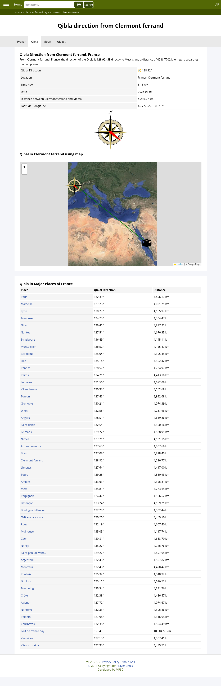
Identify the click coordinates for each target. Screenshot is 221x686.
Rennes (25, 368)
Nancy (25, 546)
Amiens (25, 482)
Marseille (27, 304)
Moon (47, 42)
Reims (25, 375)
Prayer (21, 42)
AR (217, 4)
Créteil (25, 595)
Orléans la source (32, 517)
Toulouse (27, 318)
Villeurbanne (29, 389)
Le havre (26, 382)
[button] (74, 184)
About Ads (128, 662)
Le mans (26, 432)
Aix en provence (31, 446)
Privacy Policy (110, 662)
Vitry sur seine (30, 645)
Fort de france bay (32, 631)
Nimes (25, 439)
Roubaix (26, 574)
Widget (61, 42)
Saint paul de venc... (34, 553)
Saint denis (28, 425)
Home (18, 4)
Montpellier (28, 347)
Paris (24, 297)
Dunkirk (26, 581)
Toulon (25, 396)
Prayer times (125, 666)
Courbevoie (28, 624)
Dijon (24, 411)
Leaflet (178, 264)
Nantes (25, 332)
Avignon (26, 602)
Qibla (34, 42)
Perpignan (27, 496)
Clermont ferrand (32, 460)
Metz (24, 489)
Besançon (27, 503)
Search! (88, 4)
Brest (24, 453)
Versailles (27, 638)
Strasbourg (28, 339)
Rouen (25, 524)
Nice (24, 325)
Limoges (26, 467)
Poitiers (26, 617)
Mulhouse (27, 531)
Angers (25, 418)
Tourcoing (27, 588)
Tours (24, 475)
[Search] (49, 5)
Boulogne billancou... (34, 510)
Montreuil (27, 567)
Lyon (24, 311)
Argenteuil (27, 560)
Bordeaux (27, 354)
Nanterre (27, 610)
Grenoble (27, 403)
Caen (24, 539)
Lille (23, 361)
